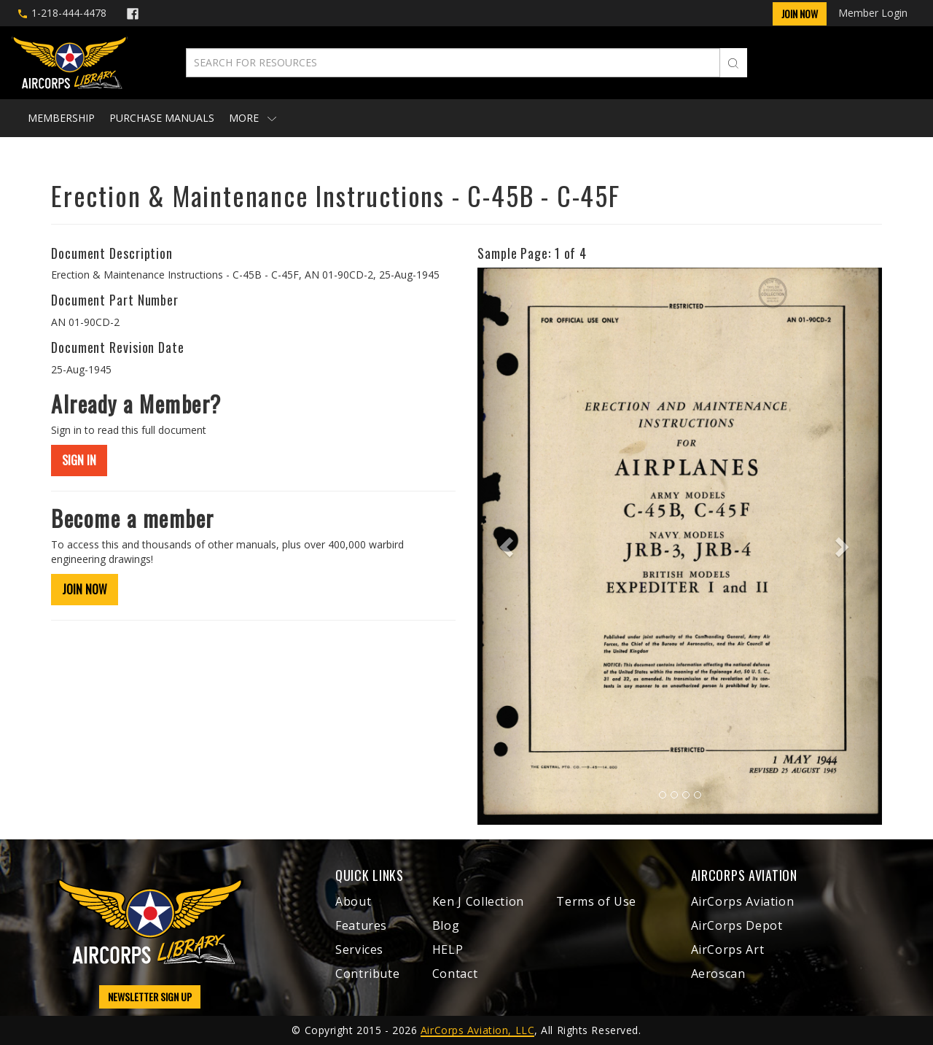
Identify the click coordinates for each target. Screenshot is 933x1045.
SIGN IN (79, 460)
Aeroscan (718, 974)
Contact (454, 974)
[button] (507, 546)
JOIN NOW (84, 589)
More (252, 118)
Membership (61, 118)
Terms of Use (596, 901)
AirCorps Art (728, 949)
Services (359, 949)
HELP (448, 949)
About (353, 901)
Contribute (367, 974)
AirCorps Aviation (743, 901)
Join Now (799, 13)
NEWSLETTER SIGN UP (150, 996)
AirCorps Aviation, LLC (477, 1030)
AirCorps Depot (737, 925)
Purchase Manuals (161, 118)
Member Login (872, 13)
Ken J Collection (478, 901)
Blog (446, 925)
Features (361, 925)
